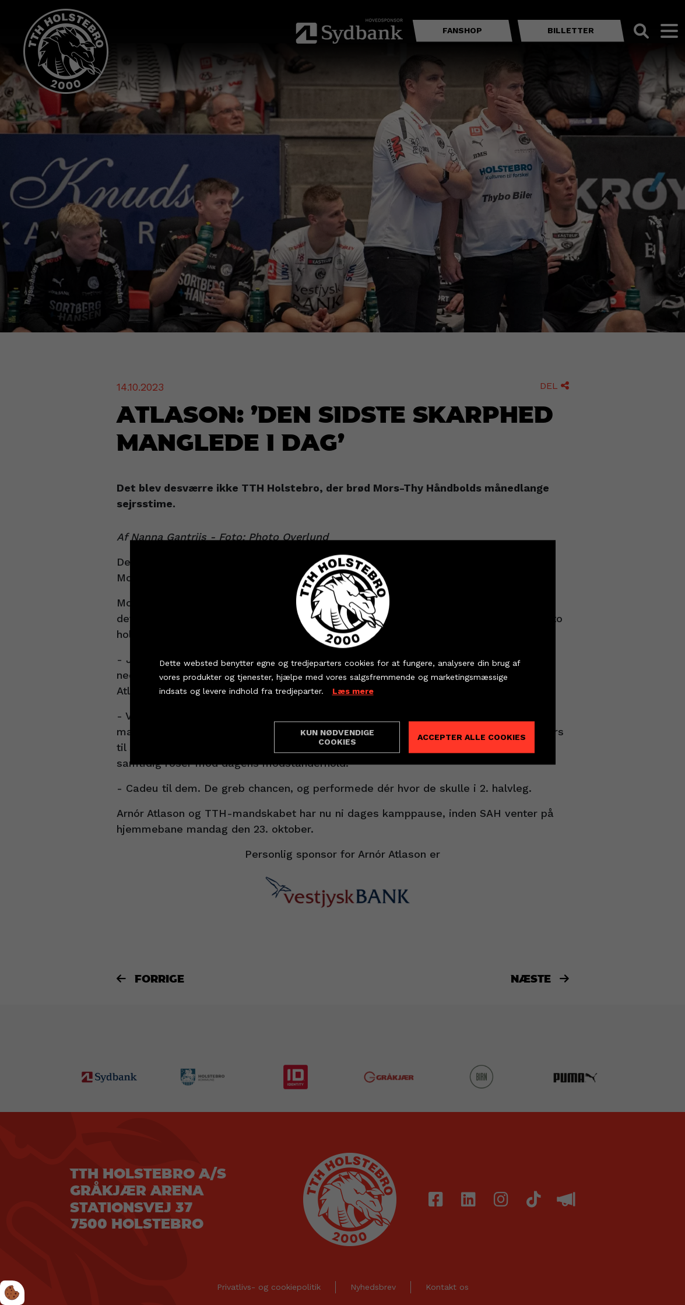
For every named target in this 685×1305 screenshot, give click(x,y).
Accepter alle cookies (471, 737)
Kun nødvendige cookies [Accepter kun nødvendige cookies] (337, 737)
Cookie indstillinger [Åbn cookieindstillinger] (200, 737)
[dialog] (343, 652)
